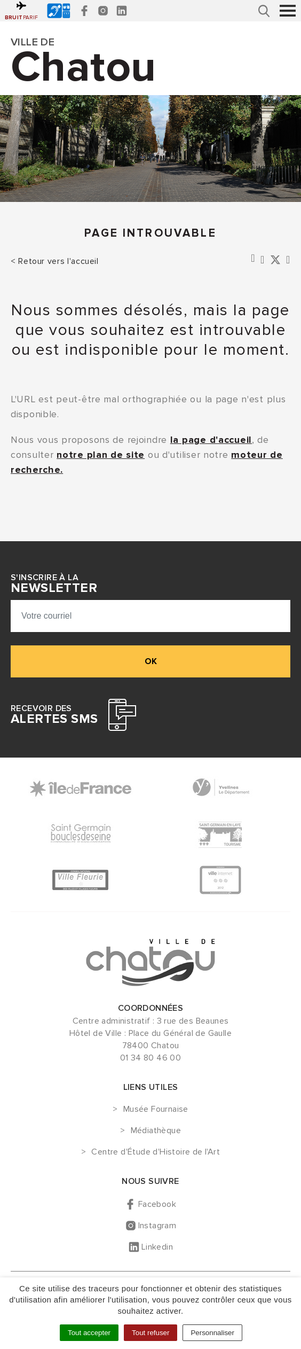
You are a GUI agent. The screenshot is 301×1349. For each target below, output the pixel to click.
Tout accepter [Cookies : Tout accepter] (89, 1333)
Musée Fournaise (155, 1109)
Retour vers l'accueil (58, 261)
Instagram (157, 1225)
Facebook (157, 1204)
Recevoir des (54, 715)
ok (151, 661)
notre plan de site (101, 455)
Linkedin (157, 1247)
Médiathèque (156, 1131)
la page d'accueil (211, 440)
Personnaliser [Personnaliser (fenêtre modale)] (212, 1333)
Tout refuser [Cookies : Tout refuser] (150, 1333)
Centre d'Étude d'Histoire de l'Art (155, 1152)
